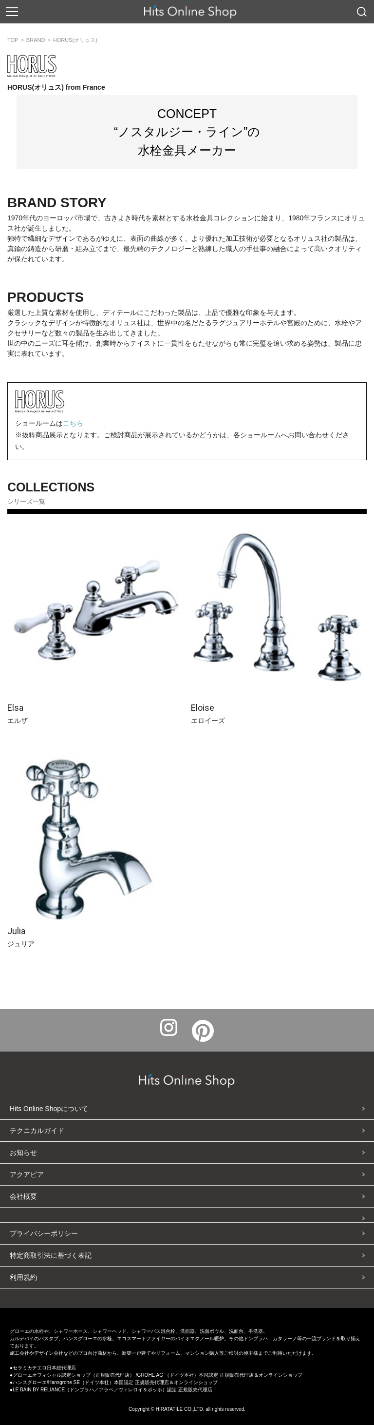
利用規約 (23, 1277)
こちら (73, 423)
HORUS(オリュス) (75, 40)
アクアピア (27, 1174)
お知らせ (23, 1152)
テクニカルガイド (37, 1130)
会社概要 (23, 1196)
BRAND (35, 40)
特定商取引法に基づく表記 (51, 1255)
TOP (12, 40)
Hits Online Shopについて (49, 1109)
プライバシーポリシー (44, 1233)
